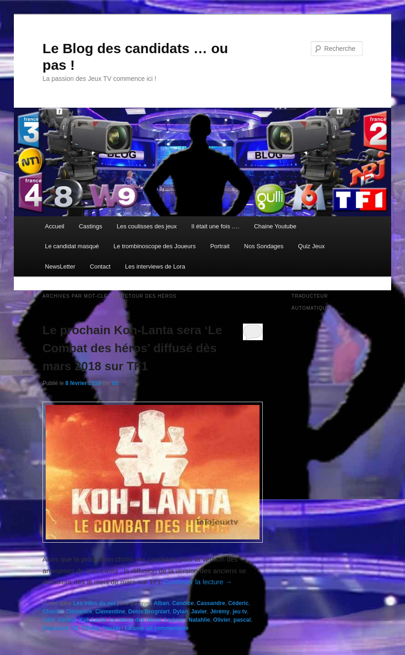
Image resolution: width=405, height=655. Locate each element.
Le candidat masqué (72, 246)
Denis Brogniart (149, 611)
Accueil (54, 226)
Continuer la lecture (197, 582)
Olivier (221, 620)
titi (115, 383)
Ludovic (175, 620)
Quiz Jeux (311, 246)
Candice (183, 603)
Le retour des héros (135, 620)
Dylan (180, 611)
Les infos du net (94, 603)
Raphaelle (55, 628)
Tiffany (91, 628)
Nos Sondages (264, 246)
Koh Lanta (92, 620)
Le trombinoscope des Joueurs (155, 246)
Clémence (79, 611)
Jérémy (220, 611)
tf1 (75, 628)
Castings (91, 226)
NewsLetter (60, 266)
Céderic (238, 603)
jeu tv (240, 611)
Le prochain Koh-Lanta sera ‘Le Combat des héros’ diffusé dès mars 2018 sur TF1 (132, 348)
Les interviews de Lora (155, 266)
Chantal (52, 611)
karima (67, 620)
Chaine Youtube (275, 226)
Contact (100, 266)
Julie (48, 620)
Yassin (112, 628)
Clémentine (110, 611)
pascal (242, 620)
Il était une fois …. (215, 226)
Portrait (220, 246)
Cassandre (211, 603)
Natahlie (199, 620)
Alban (161, 603)
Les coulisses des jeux (147, 226)
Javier (199, 611)
